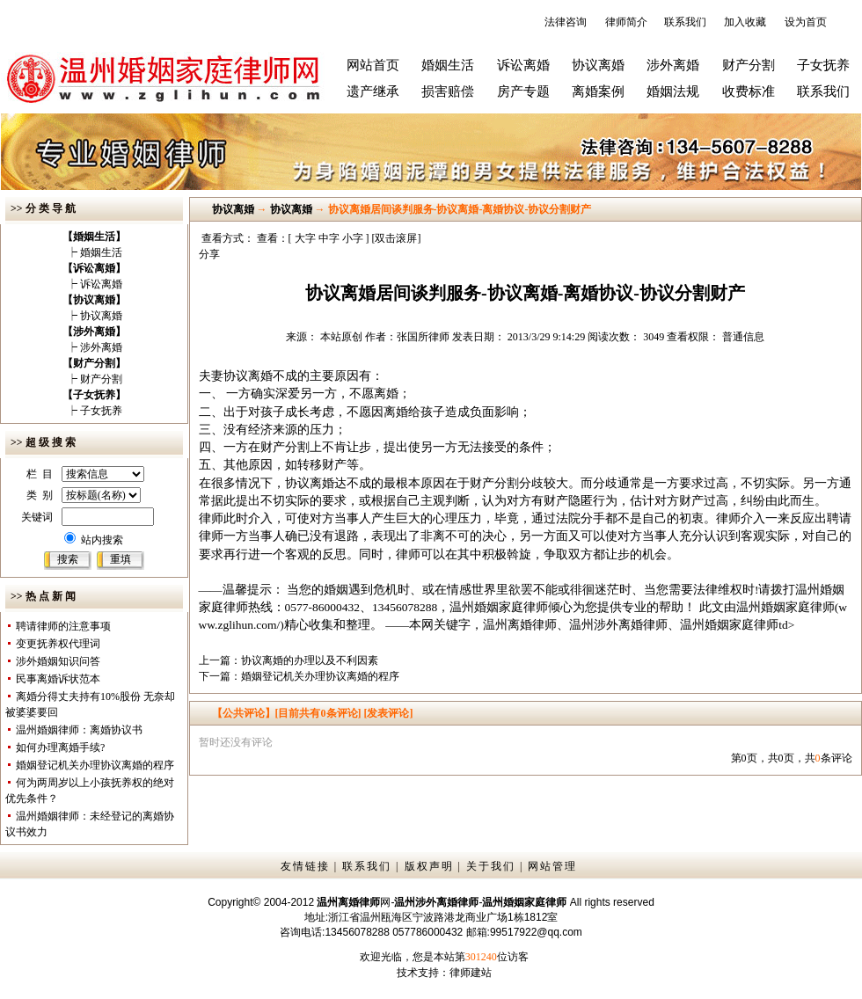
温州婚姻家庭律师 (785, 607)
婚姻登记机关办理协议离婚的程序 (95, 765)
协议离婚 (598, 65)
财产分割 (748, 65)
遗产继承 (373, 91)
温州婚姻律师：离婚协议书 (79, 730)
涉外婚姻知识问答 (58, 661)
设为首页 (806, 22)
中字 (329, 238)
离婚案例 (598, 91)
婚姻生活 (447, 65)
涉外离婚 (672, 65)
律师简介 (626, 22)
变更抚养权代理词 (58, 644)
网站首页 (373, 65)
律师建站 (470, 972)
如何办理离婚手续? (60, 747)
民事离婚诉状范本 (58, 679)
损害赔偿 (447, 91)
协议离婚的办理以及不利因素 (309, 660)
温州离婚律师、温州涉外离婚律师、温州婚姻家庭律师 (630, 624)
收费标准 (748, 91)
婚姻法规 (672, 91)
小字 (352, 238)
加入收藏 (745, 22)
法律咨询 (565, 22)
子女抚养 (823, 65)
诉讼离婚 (523, 65)
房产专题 (523, 91)
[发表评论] (387, 713)
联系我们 (685, 22)
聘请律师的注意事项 (63, 626)
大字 (305, 238)
